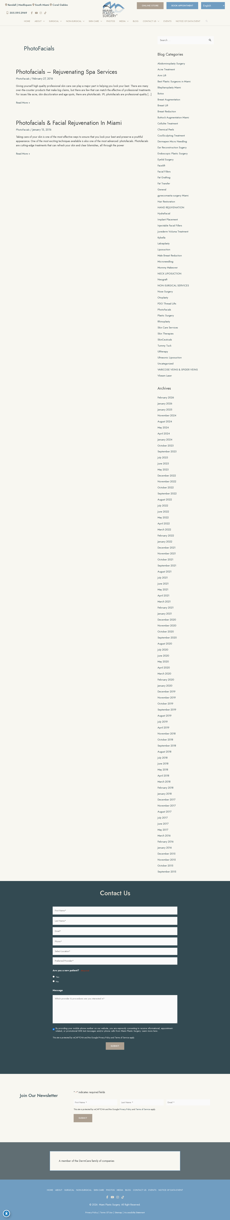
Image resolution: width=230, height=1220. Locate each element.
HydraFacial (164, 212)
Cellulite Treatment (168, 123)
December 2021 (167, 544)
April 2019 (164, 723)
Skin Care (98, 1184)
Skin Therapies (166, 332)
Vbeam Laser (165, 373)
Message (58, 984)
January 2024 (165, 437)
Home (49, 1184)
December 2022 (167, 473)
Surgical (69, 1184)
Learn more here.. (150, 1024)
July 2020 (163, 645)
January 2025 (165, 407)
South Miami (43, 5)
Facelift (162, 165)
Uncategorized (166, 361)
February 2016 (166, 836)
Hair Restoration (167, 201)
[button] (148, 5)
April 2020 (164, 663)
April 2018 (164, 770)
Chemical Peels (166, 129)
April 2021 (164, 592)
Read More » (23, 107)
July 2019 (163, 717)
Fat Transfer (164, 183)
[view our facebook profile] (32, 13)
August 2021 (165, 568)
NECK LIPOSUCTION (170, 272)
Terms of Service (122, 1031)
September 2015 (167, 865)
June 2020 (163, 651)
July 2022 (163, 502)
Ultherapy (163, 349)
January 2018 (165, 788)
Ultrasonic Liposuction (170, 355)
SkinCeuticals (165, 337)
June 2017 (163, 818)
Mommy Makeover (168, 266)
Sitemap (118, 1206)
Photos (110, 1184)
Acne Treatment (167, 70)
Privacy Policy (104, 1031)
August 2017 (164, 806)
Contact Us (140, 1184)
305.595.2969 (17, 13)
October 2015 (166, 859)
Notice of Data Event (171, 1184)
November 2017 (167, 800)
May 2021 (163, 586)
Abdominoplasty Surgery (172, 64)
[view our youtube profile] (37, 13)
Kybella (162, 236)
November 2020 (167, 621)
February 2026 (166, 395)
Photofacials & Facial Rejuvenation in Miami (69, 127)
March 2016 (164, 830)
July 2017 (163, 812)
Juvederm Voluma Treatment (174, 230)
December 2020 (167, 615)
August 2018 (164, 746)
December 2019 (167, 687)
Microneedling (166, 260)
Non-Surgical (83, 1184)
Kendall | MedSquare (20, 5)
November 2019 (167, 693)
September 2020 (167, 633)
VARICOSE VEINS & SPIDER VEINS (178, 367)
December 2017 (167, 794)
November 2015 (167, 854)
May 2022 (163, 514)
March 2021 (164, 597)
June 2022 (163, 508)
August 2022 (165, 496)
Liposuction (164, 248)
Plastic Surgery (166, 314)
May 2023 (163, 467)
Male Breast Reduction (170, 254)
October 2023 (166, 443)
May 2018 (163, 764)
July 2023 (163, 455)
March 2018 (164, 776)
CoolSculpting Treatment (172, 135)
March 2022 (164, 526)
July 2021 (163, 574)
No (57, 975)
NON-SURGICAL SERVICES (173, 284)
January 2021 (165, 609)
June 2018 (163, 758)
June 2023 (163, 461)
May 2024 (163, 425)
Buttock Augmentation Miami (174, 117)
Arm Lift (162, 75)
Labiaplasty (164, 242)
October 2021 (166, 556)
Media (120, 1184)
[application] (42, 21)
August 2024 (165, 419)
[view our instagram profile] (41, 13)
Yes (57, 971)
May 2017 (163, 824)
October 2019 (166, 699)
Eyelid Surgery (166, 159)
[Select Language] (212, 5)
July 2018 (163, 752)
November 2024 (167, 413)
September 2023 (167, 449)
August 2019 (165, 711)
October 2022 (166, 484)
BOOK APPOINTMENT (181, 5)
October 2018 (166, 734)
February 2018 (166, 782)
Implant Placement (168, 218)
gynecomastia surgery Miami (174, 195)
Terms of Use (106, 1206)
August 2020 (165, 639)
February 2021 (166, 604)
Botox (161, 93)
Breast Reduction (167, 111)
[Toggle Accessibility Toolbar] (6, 1213)
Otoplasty (163, 296)
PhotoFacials (23, 79)
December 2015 (167, 848)
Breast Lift (163, 105)
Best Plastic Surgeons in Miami (175, 81)
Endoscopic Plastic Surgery (173, 153)
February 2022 (166, 532)
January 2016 (165, 842)
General (162, 189)
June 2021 (163, 580)
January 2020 (165, 681)
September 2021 (167, 562)
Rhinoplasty (164, 320)
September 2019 (167, 705)
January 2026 (165, 401)
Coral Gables (61, 5)
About (58, 1184)
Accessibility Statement (135, 1206)
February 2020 (166, 675)
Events (153, 1184)
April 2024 (164, 431)
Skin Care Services (168, 326)
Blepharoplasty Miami (170, 87)
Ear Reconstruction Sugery (173, 147)
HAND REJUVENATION (171, 206)
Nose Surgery (166, 290)
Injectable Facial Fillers (170, 224)
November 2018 (167, 728)
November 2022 (167, 478)
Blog (128, 1184)
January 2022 (165, 538)
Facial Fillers (164, 171)
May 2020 (163, 657)
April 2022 (164, 520)
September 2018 (167, 740)
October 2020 (166, 627)
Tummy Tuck (164, 343)
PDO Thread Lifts (167, 302)
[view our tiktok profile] (46, 13)
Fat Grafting (164, 177)
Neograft (163, 278)
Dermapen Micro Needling (173, 141)
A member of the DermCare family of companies (86, 1155)
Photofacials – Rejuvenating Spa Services (67, 72)
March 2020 (165, 669)
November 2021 (167, 550)
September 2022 (167, 490)
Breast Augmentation (169, 99)
